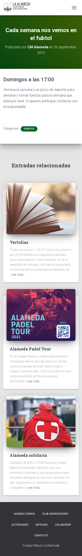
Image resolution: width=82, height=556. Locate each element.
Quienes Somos (24, 513)
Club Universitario (55, 513)
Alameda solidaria (28, 455)
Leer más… (18, 274)
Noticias (42, 524)
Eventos (29, 129)
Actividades (19, 524)
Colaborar (63, 524)
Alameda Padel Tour (30, 349)
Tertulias (19, 242)
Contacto (41, 535)
